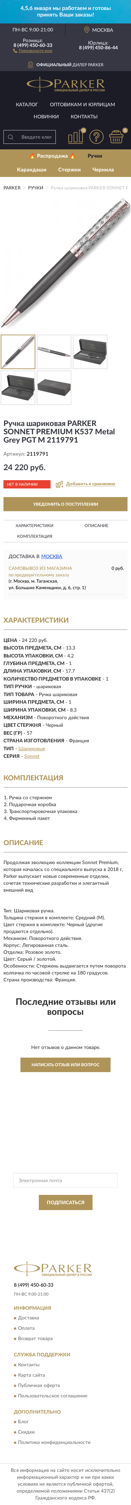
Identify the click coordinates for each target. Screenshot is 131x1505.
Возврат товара (35, 1339)
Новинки (46, 117)
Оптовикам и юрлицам (82, 104)
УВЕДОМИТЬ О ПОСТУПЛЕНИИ (65, 504)
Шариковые (31, 748)
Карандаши (31, 169)
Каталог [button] (27, 104)
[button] (32, 50)
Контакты (84, 117)
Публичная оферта (39, 1385)
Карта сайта (31, 1375)
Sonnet (32, 756)
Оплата (26, 1328)
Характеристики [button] (34, 526)
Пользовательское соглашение (52, 1396)
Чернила (103, 169)
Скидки (26, 1432)
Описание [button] (96, 526)
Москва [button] (51, 556)
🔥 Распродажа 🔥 (52, 156)
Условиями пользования (81, 1224)
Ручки (95, 156)
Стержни (69, 169)
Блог (23, 1421)
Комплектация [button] (34, 536)
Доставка (28, 1318)
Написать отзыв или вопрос (65, 1065)
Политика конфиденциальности (54, 1442)
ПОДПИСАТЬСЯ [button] (66, 1202)
